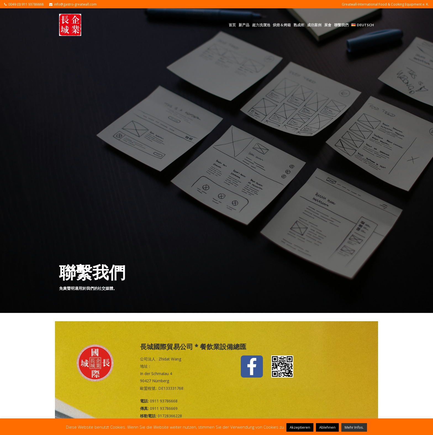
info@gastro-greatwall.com (75, 4)
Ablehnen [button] (327, 427)
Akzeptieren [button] (300, 427)
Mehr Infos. (354, 427)
